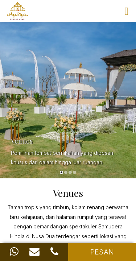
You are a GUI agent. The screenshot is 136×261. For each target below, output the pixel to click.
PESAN (102, 252)
